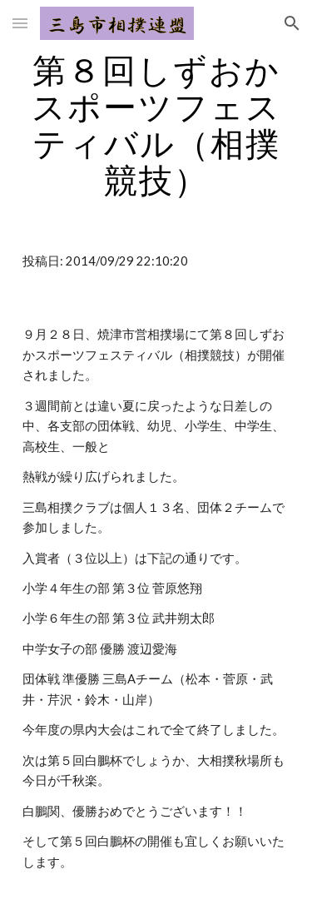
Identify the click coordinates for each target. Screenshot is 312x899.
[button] (20, 23)
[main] (156, 125)
